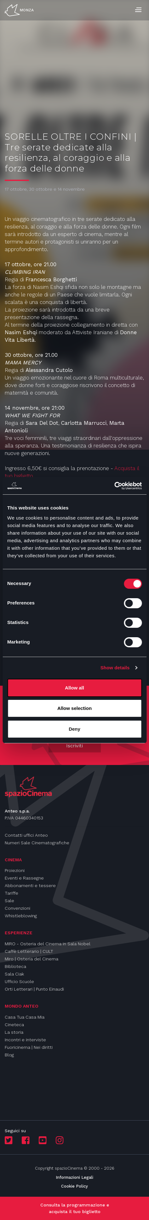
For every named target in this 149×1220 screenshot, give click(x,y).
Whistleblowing (21, 915)
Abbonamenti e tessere (30, 885)
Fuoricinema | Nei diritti (29, 1047)
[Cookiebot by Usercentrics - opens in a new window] (114, 486)
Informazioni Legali (74, 1177)
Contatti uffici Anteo (26, 835)
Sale (9, 900)
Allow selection (74, 708)
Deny (74, 729)
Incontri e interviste (25, 1039)
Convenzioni (17, 908)
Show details (115, 667)
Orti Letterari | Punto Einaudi (34, 989)
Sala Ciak (14, 973)
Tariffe (11, 893)
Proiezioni (15, 870)
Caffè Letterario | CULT (29, 951)
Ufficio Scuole (19, 981)
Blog (9, 1054)
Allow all (74, 687)
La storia (14, 1032)
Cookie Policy (74, 1186)
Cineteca (14, 1024)
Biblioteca (15, 966)
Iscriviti (74, 746)
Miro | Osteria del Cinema (31, 958)
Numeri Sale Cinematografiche (37, 842)
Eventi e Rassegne (24, 877)
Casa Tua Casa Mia (24, 1017)
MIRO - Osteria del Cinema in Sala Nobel (47, 943)
